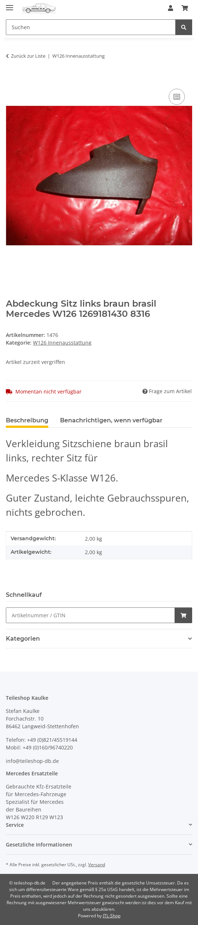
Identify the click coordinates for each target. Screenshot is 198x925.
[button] (170, 8)
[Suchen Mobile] (91, 27)
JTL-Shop (111, 916)
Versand (96, 864)
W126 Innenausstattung (62, 342)
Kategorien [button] (23, 638)
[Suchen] (183, 27)
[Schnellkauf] (90, 615)
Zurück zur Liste (28, 56)
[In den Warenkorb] (12, 79)
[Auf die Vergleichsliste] (177, 97)
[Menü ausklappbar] (9, 4)
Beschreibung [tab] (27, 420)
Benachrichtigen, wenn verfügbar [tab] (111, 420)
